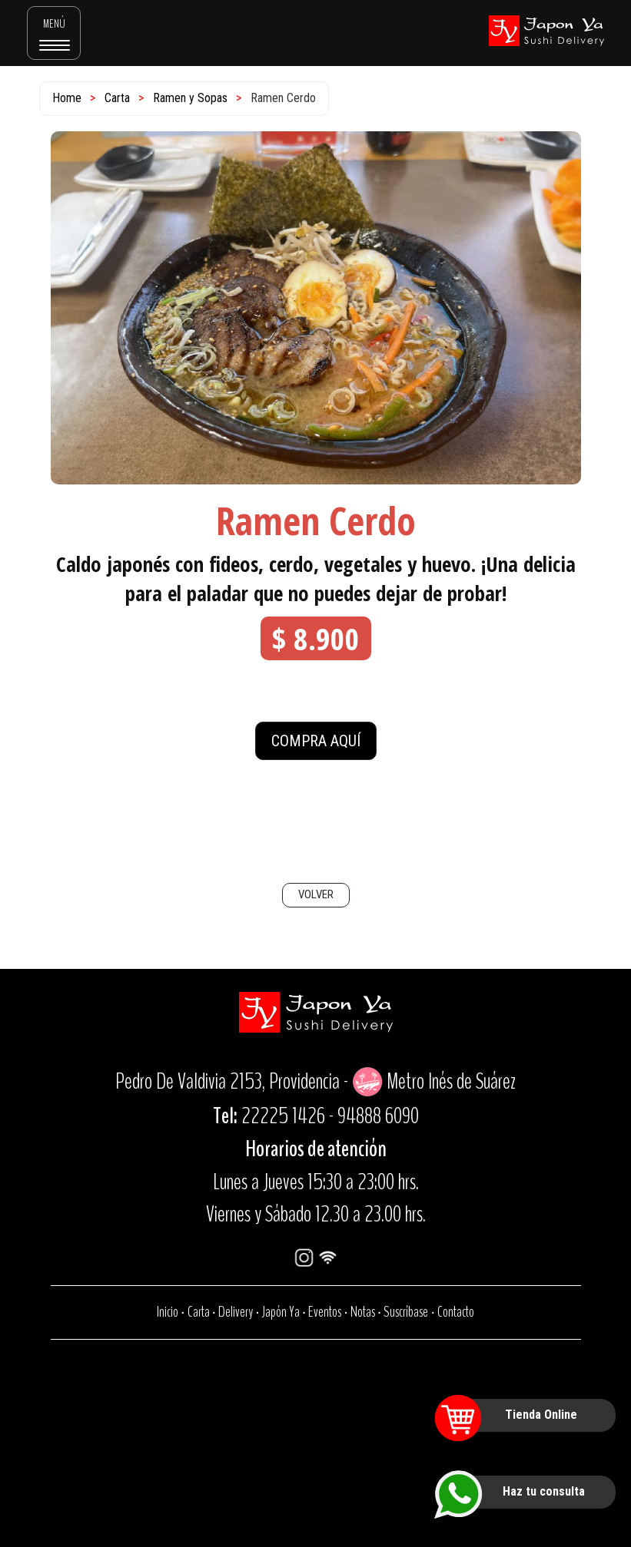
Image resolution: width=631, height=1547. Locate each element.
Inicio (167, 1311)
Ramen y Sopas (190, 98)
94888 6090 (378, 1116)
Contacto (455, 1311)
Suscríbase (406, 1311)
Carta (117, 98)
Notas (362, 1311)
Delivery (235, 1311)
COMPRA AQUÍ (315, 741)
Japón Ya (281, 1311)
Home (66, 98)
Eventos (324, 1311)
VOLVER (316, 894)
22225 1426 (283, 1116)
